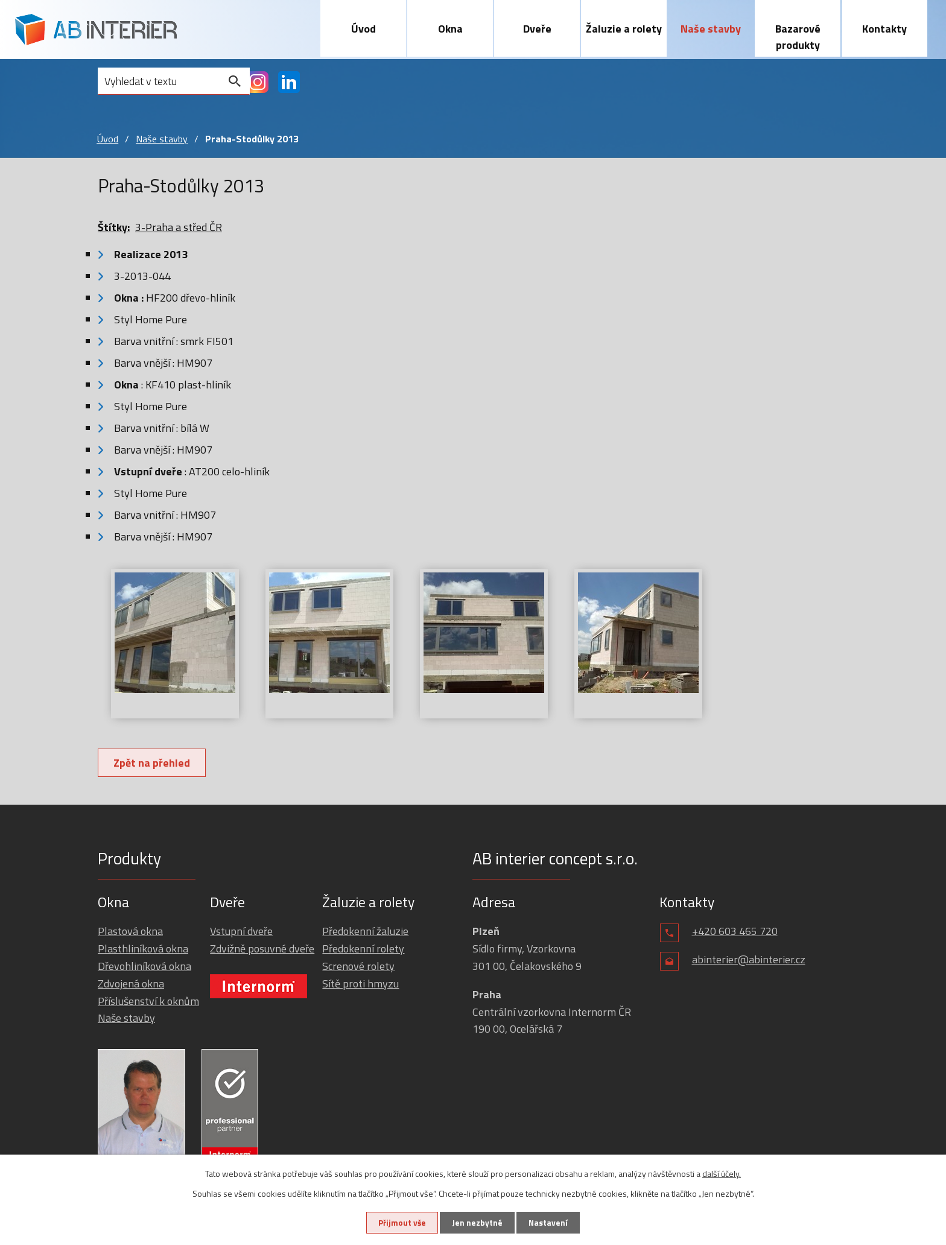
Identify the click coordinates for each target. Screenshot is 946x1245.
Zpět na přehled (153, 763)
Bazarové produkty (798, 37)
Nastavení (551, 1222)
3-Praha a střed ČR (178, 228)
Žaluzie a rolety (624, 29)
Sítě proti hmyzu (360, 983)
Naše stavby (711, 29)
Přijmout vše (399, 1222)
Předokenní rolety (363, 949)
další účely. (721, 1173)
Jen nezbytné (477, 1222)
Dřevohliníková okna (144, 966)
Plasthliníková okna (143, 949)
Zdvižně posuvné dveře (262, 949)
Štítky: (114, 228)
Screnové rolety (358, 966)
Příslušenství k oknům (148, 1001)
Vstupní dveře (241, 931)
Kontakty (884, 29)
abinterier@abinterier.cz (748, 960)
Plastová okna (130, 931)
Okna (450, 29)
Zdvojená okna (131, 983)
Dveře (537, 29)
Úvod (363, 29)
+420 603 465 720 (735, 931)
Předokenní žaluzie (365, 931)
